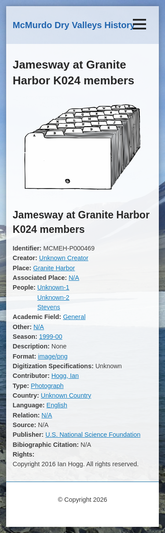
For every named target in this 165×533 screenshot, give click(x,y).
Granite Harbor (54, 268)
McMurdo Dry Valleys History (74, 25)
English (57, 405)
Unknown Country (66, 395)
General (74, 316)
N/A (74, 277)
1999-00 (50, 336)
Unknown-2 (53, 297)
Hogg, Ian (65, 375)
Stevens (48, 307)
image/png (52, 356)
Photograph (47, 385)
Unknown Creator (63, 257)
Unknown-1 (53, 287)
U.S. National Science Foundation (92, 434)
